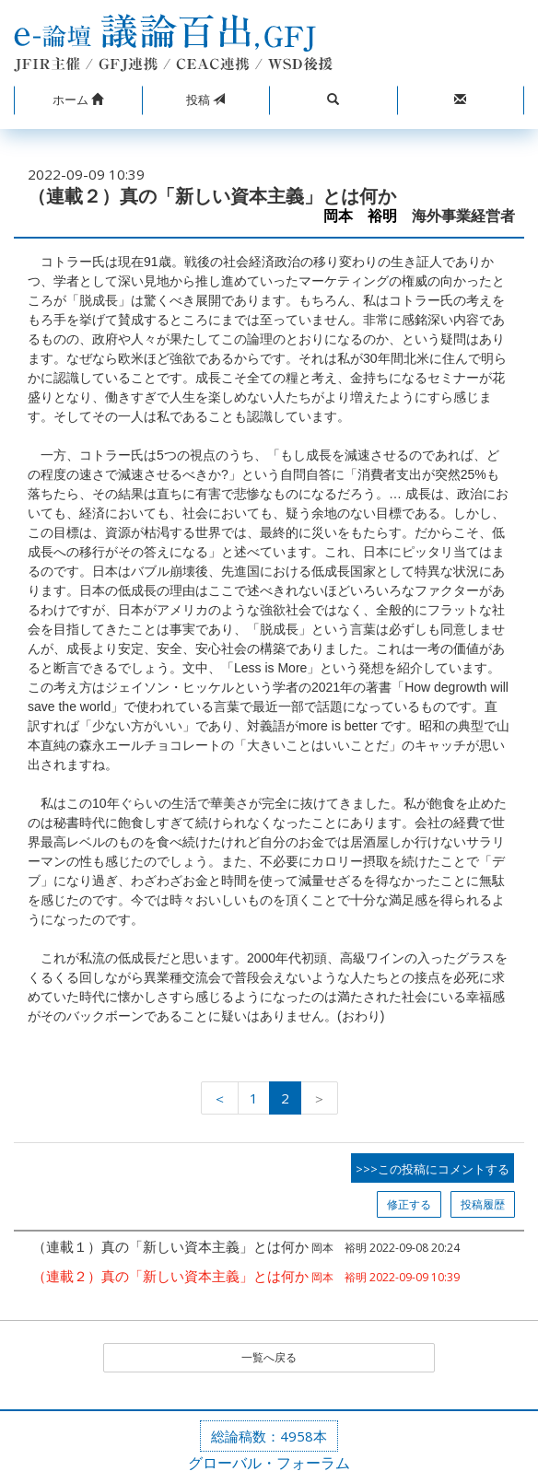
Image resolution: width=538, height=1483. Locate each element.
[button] (78, 100)
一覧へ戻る (269, 1357)
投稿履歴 (483, 1204)
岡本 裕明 (360, 216)
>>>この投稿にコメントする (432, 1169)
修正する (409, 1204)
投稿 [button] (205, 99)
